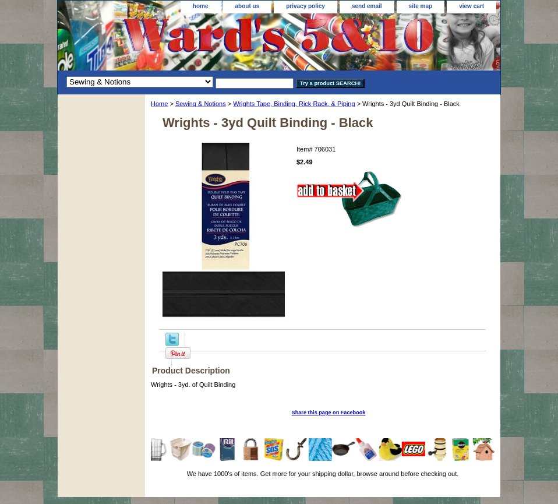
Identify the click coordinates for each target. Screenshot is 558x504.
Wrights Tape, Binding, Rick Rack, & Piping (294, 103)
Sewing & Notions (200, 103)
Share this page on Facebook (329, 412)
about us (247, 6)
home (201, 6)
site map (421, 6)
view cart (471, 6)
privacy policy (305, 6)
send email (367, 6)
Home (159, 103)
